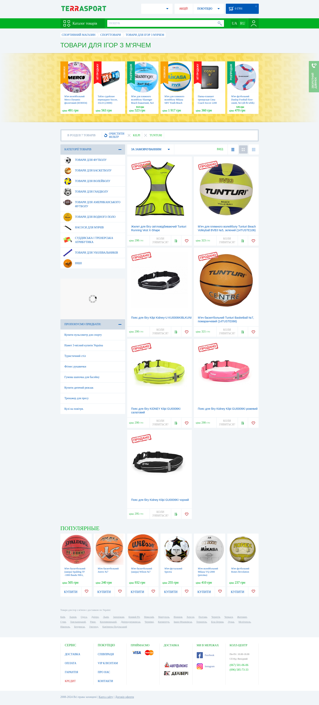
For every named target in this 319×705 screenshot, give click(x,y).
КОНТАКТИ (105, 681)
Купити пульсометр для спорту (83, 334)
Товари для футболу (85, 160)
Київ (62, 617)
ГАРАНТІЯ (71, 672)
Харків (72, 617)
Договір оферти (124, 696)
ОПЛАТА (70, 663)
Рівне (93, 621)
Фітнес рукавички (75, 366)
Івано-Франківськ (183, 621)
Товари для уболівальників (90, 252)
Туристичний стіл (75, 355)
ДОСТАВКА (72, 654)
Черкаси (228, 617)
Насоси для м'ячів (83, 227)
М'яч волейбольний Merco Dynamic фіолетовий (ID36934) (75, 99)
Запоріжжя (118, 617)
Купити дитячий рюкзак (79, 387)
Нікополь (65, 626)
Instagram (206, 666)
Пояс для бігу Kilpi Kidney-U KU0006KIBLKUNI (161, 317)
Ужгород (93, 626)
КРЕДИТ (70, 681)
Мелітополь (244, 621)
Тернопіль (201, 621)
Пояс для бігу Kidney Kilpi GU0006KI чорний (160, 499)
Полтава (203, 617)
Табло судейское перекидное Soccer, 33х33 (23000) (108, 99)
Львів (106, 617)
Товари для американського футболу (91, 203)
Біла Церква (217, 621)
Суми (63, 621)
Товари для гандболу (85, 191)
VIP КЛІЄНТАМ (108, 663)
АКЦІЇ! (183, 8)
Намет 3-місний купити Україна (83, 345)
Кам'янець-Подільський (114, 626)
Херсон (190, 617)
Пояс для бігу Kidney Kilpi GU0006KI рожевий (228, 408)
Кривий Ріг (134, 617)
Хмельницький (78, 621)
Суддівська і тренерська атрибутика (88, 238)
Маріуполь (163, 617)
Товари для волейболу (86, 181)
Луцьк (231, 621)
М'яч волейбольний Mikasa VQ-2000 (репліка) (208, 571)
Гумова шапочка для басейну (82, 377)
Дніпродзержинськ (130, 621)
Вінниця (178, 617)
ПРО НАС (104, 672)
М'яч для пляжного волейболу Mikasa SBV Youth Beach (174, 99)
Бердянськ (79, 626)
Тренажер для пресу (76, 398)
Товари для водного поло (89, 217)
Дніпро (95, 617)
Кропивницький (108, 621)
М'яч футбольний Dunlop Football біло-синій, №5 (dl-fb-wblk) (243, 99)
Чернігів (215, 617)
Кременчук (163, 621)
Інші (72, 263)
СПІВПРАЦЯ (106, 654)
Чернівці (149, 621)
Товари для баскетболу (87, 170)
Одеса (84, 617)
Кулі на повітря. (74, 408)
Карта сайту (106, 696)
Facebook (205, 655)
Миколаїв (149, 617)
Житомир (242, 617)
